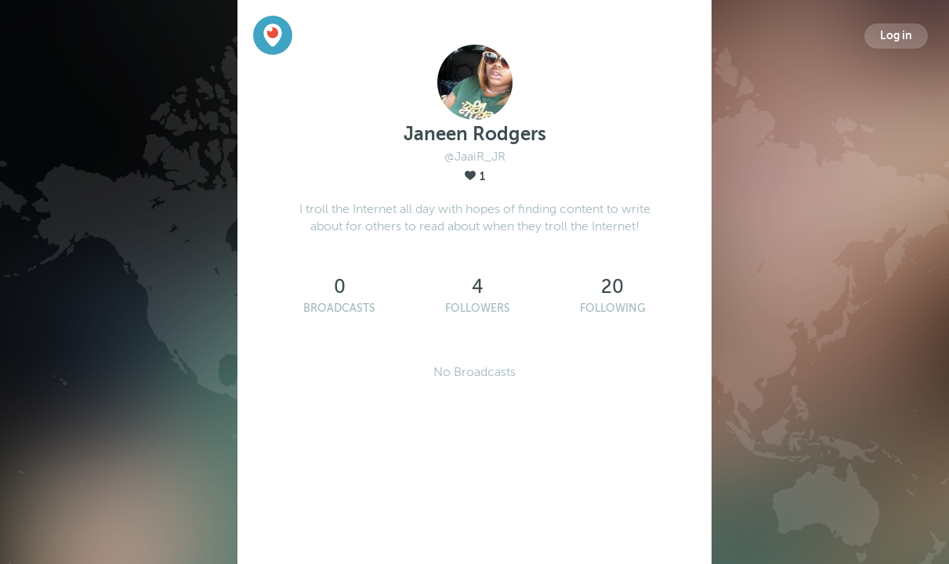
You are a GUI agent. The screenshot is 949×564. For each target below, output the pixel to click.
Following (613, 308)
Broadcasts (339, 308)
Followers (477, 308)
